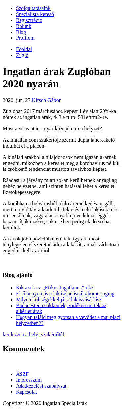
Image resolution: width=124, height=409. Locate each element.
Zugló (22, 55)
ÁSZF (22, 374)
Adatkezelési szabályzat (41, 386)
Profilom (25, 38)
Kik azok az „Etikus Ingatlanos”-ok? (55, 287)
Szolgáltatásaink (33, 8)
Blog (21, 32)
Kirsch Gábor (46, 100)
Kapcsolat (26, 392)
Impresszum (29, 380)
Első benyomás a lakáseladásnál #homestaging (65, 293)
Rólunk (23, 26)
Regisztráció (29, 20)
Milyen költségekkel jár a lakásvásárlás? (59, 299)
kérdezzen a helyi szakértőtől (33, 334)
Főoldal (24, 49)
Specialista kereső (35, 14)
